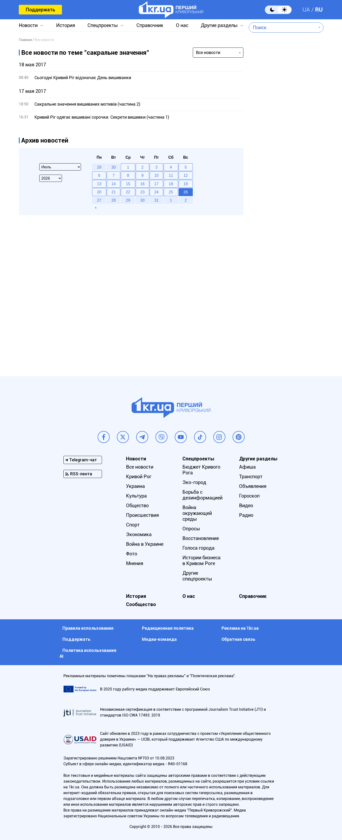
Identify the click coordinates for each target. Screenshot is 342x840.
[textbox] (282, 27)
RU (319, 9)
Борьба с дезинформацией (202, 495)
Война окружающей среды (197, 513)
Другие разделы (219, 25)
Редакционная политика (168, 628)
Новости (28, 25)
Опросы (191, 529)
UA (306, 9)
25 (171, 192)
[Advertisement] (286, 165)
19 (185, 184)
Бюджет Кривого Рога (201, 470)
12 (185, 175)
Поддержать (40, 10)
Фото (131, 554)
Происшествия (142, 515)
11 (171, 175)
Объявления (252, 486)
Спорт (133, 525)
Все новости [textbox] (208, 52)
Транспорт (250, 476)
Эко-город (194, 482)
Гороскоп (249, 496)
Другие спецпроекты (197, 576)
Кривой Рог (138, 476)
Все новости (139, 467)
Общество (137, 505)
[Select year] (50, 178)
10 (156, 175)
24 (156, 192)
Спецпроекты (102, 25)
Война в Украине (144, 544)
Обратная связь (238, 639)
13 (99, 184)
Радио (246, 515)
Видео (246, 505)
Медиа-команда (159, 639)
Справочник (149, 25)
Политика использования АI (88, 653)
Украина (135, 486)
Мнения (134, 563)
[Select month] (60, 167)
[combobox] (282, 27)
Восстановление (200, 538)
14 (113, 184)
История (65, 25)
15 (128, 184)
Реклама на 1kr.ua (240, 628)
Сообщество (141, 604)
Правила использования (88, 628)
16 (142, 184)
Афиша (247, 467)
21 (113, 192)
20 (99, 192)
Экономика (139, 534)
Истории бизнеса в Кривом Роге (201, 560)
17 (156, 184)
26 (185, 192)
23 (142, 192)
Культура (136, 496)
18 (171, 184)
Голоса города (198, 548)
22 (128, 192)
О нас (182, 25)
